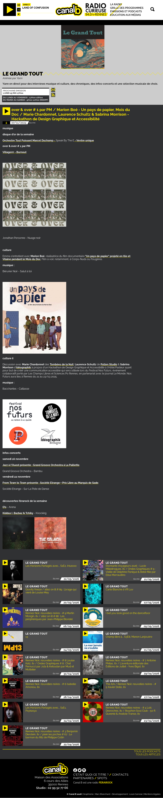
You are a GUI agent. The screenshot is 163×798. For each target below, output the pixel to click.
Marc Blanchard (102, 794)
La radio (116, 4)
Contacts (120, 774)
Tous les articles (148, 754)
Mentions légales (152, 794)
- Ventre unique (84, 140)
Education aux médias (125, 14)
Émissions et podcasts (126, 11)
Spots (102, 778)
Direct (26, 5)
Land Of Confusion (35, 7)
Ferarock (106, 782)
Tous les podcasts (147, 751)
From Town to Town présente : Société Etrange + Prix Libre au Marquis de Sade (50, 482)
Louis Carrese (135, 794)
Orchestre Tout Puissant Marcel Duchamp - (29, 140)
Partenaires (83, 778)
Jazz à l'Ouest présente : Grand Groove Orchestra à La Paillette (41, 465)
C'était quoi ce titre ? (91, 774)
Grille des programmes (126, 7)
